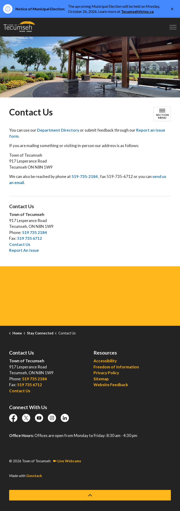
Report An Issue (24, 250)
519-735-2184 (84, 176)
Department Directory (58, 130)
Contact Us (19, 244)
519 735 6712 (29, 238)
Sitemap (101, 378)
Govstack (34, 476)
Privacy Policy (106, 372)
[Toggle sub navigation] (162, 114)
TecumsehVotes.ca (137, 11)
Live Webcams (67, 461)
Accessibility (105, 360)
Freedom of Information (116, 366)
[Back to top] (90, 495)
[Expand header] (173, 27)
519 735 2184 (34, 232)
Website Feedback (111, 384)
